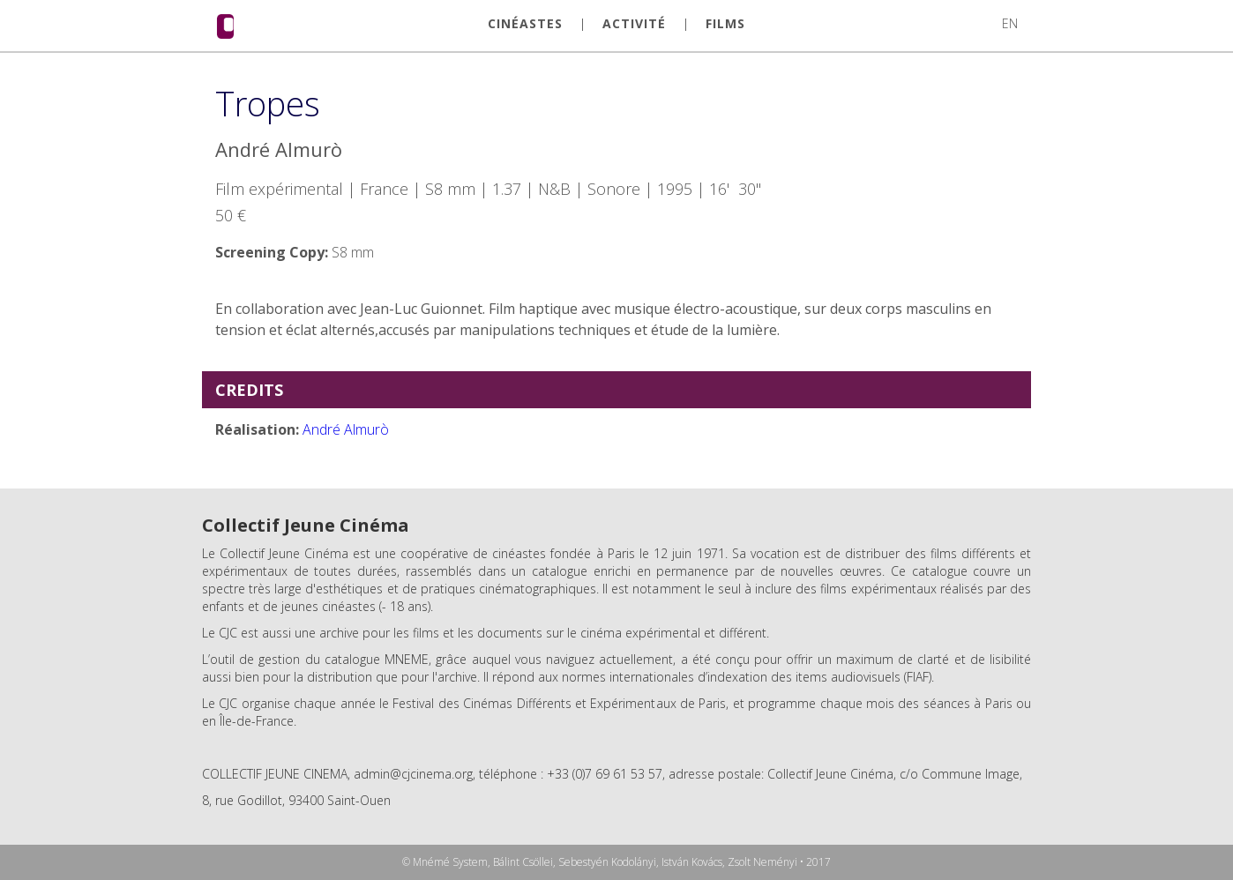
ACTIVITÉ (634, 24)
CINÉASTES (525, 24)
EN (1010, 23)
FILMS (725, 24)
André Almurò (346, 429)
